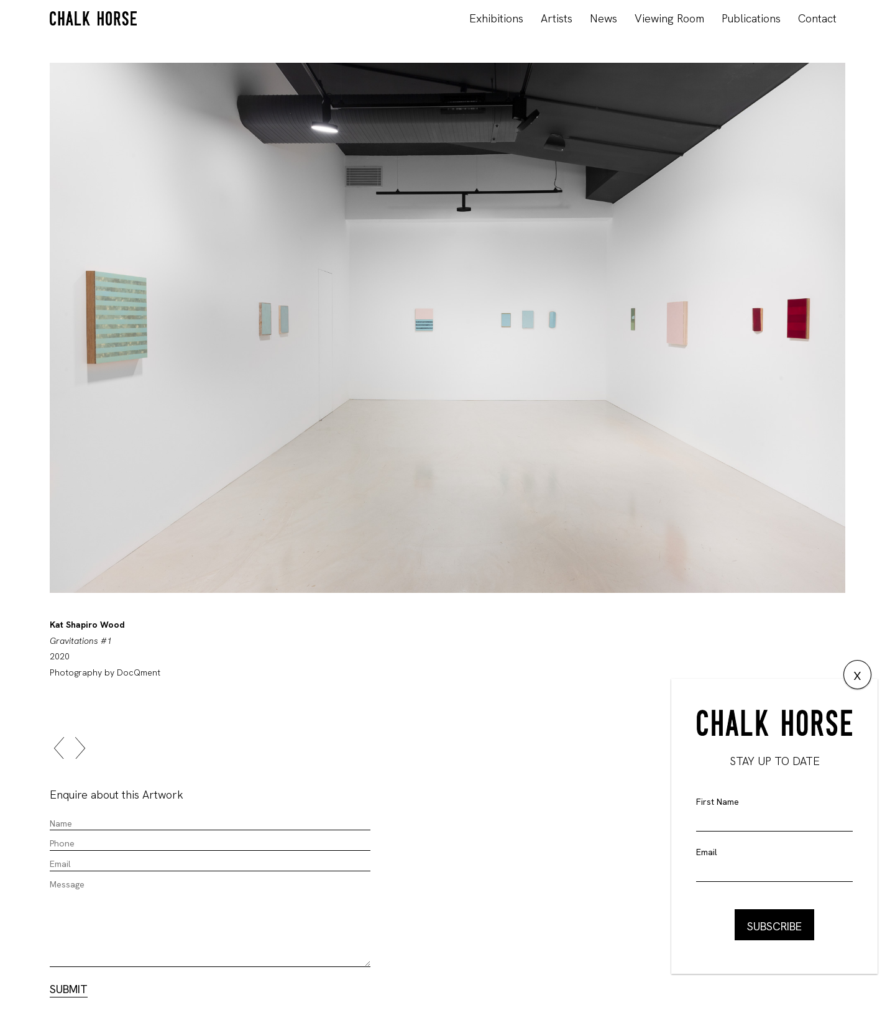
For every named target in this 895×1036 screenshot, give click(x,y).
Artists (556, 18)
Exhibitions (496, 18)
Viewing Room (669, 18)
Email (706, 852)
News (603, 18)
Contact (817, 18)
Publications (751, 18)
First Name (717, 801)
